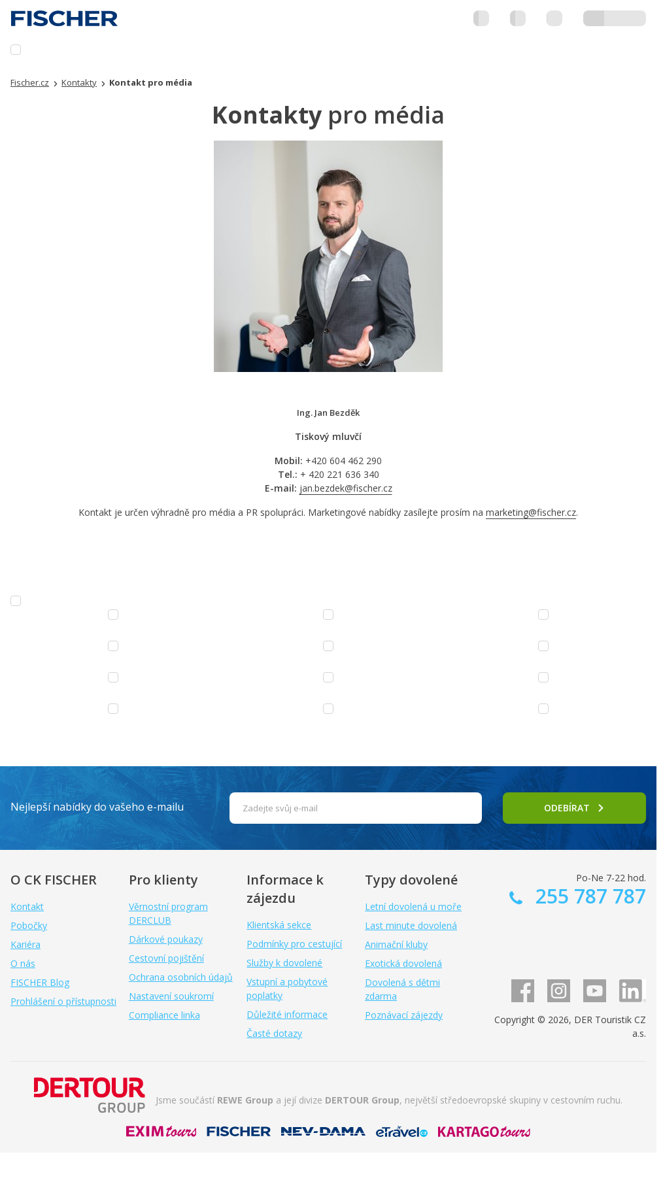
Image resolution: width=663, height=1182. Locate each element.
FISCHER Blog (39, 982)
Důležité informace (287, 1014)
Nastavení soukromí (171, 996)
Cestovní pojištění (166, 958)
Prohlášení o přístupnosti (63, 1001)
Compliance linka (164, 1015)
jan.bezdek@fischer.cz (345, 488)
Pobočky (28, 925)
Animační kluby (396, 944)
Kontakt (27, 906)
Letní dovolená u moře (413, 906)
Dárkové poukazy (166, 939)
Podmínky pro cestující (294, 943)
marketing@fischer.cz (531, 512)
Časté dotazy (274, 1033)
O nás (22, 963)
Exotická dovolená (403, 963)
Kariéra (25, 944)
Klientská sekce (278, 925)
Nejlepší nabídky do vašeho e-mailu (97, 807)
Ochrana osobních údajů (181, 977)
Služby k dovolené (284, 962)
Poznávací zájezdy (404, 1015)
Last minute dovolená (411, 925)
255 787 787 (588, 896)
